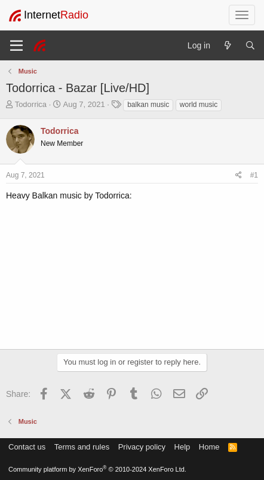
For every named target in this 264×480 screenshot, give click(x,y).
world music (198, 104)
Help (182, 446)
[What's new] (227, 45)
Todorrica (31, 104)
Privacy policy (141, 446)
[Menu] (16, 45)
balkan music (148, 104)
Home (209, 446)
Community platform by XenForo (97, 469)
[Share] (238, 175)
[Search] (250, 45)
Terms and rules (81, 446)
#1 (254, 175)
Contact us (26, 446)
